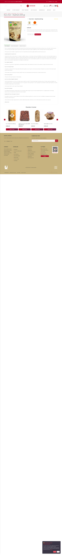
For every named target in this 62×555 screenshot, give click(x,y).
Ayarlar (58, 551)
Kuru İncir (21, 13)
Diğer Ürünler (16, 157)
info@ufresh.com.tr (45, 154)
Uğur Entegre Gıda (31, 157)
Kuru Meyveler (13, 13)
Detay (51, 549)
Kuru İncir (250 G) (34, 123)
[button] (24, 30)
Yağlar (15, 152)
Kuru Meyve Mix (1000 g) (11, 123)
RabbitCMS (55, 172)
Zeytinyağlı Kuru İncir (48, 123)
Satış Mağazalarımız (31, 154)
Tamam (55, 551)
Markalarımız (30, 156)
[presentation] (4, 119)
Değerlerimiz (30, 150)
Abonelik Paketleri (17, 155)
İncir (18, 13)
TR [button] (56, 1)
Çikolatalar (15, 160)
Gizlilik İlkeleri (18, 172)
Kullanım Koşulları (23, 172)
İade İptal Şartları (7, 172)
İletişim (45, 156)
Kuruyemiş (15, 149)
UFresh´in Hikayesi (31, 153)
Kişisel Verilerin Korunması (13, 172)
